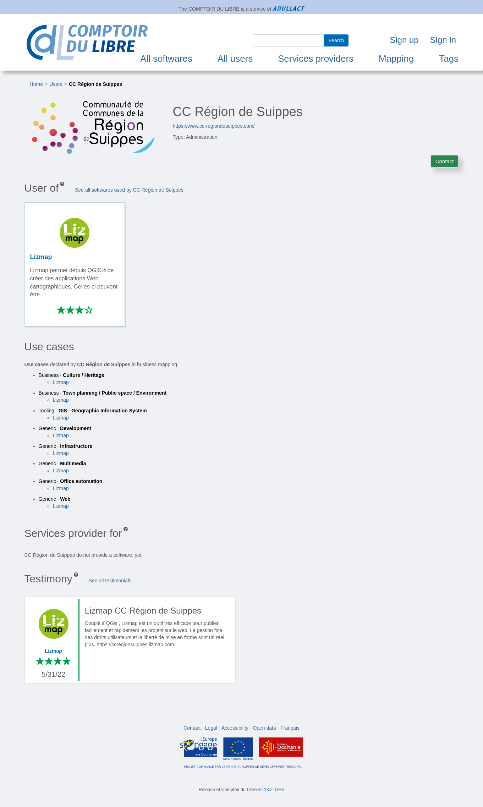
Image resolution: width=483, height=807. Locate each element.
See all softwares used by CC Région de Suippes (129, 190)
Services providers (315, 59)
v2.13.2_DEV (271, 789)
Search (336, 40)
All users (235, 59)
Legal (211, 728)
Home (36, 84)
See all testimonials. (111, 580)
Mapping (396, 59)
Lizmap (61, 382)
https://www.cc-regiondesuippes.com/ (214, 126)
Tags (449, 59)
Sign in (443, 40)
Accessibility (234, 728)
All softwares (166, 59)
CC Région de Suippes (95, 84)
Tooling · (93, 410)
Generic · (65, 428)
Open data (264, 728)
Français (290, 728)
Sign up (404, 40)
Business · (71, 375)
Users (55, 84)
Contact (444, 161)
